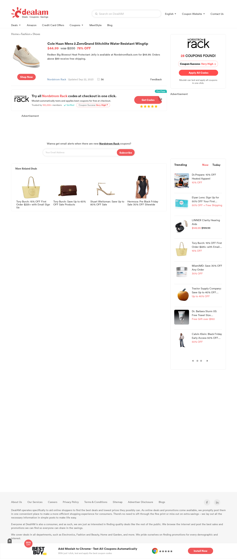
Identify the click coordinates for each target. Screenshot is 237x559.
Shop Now (26, 77)
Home (15, 34)
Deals (16, 25)
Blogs (162, 502)
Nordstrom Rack (56, 79)
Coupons (77, 25)
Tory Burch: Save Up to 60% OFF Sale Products (69, 203)
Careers (52, 502)
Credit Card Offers (53, 25)
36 (100, 79)
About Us (16, 502)
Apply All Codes (198, 73)
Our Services (34, 502)
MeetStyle (95, 25)
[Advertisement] (88, 127)
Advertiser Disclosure (140, 502)
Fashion (25, 34)
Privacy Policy (71, 502)
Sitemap (117, 502)
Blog (109, 25)
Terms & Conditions (95, 502)
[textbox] (126, 13)
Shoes (36, 34)
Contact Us (217, 14)
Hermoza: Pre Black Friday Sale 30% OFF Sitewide (142, 203)
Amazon (31, 25)
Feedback (156, 79)
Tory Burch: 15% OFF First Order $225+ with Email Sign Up (33, 204)
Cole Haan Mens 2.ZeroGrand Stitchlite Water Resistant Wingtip (106, 45)
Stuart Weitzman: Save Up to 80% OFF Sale (107, 203)
